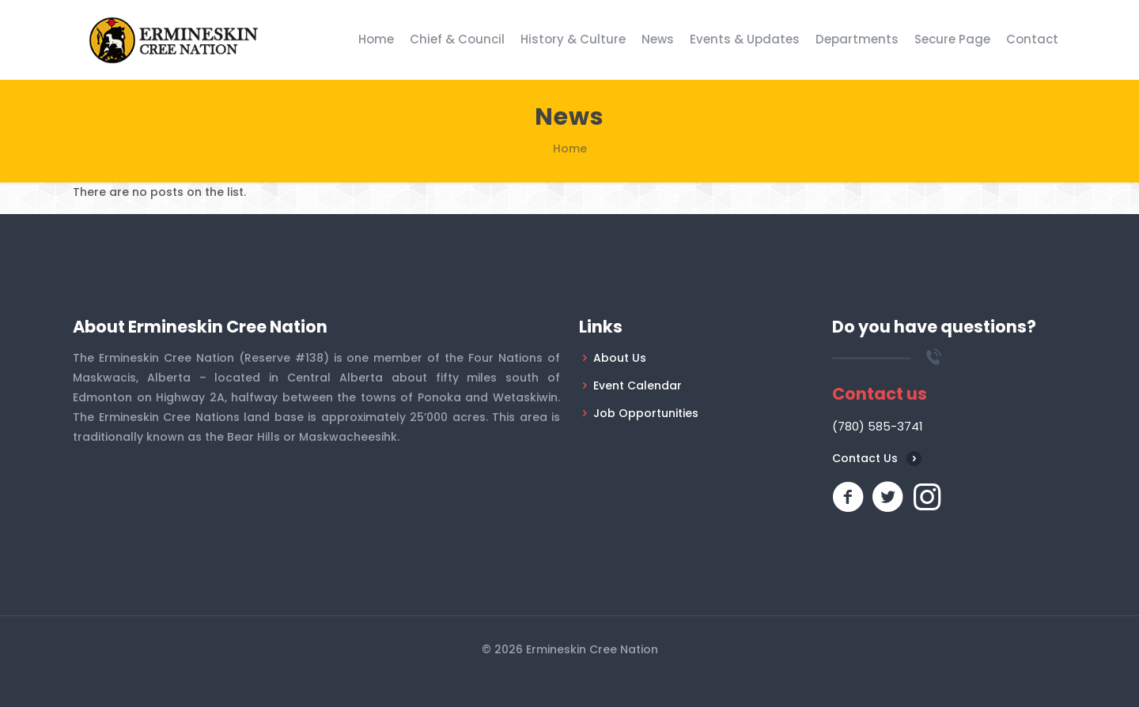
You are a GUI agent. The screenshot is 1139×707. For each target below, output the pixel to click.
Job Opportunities (645, 413)
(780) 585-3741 (877, 426)
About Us (619, 358)
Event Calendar (637, 385)
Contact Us (865, 458)
